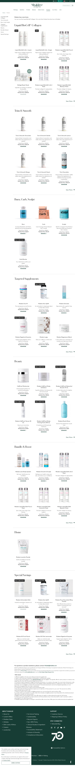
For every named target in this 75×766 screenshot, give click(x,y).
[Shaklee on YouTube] (61, 727)
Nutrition (22, 9)
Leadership (7, 730)
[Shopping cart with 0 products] (60, 1)
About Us (6, 714)
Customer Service (57, 714)
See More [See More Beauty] (70, 437)
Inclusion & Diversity (33, 732)
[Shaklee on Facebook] (54, 727)
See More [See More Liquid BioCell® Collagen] (70, 101)
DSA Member (32, 755)
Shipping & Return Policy (59, 716)
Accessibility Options (59, 748)
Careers (5, 727)
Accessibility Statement (34, 729)
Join (60, 9)
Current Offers (7, 716)
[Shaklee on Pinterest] (64, 727)
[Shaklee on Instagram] (51, 727)
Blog (55, 724)
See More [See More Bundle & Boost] (70, 523)
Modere (48, 9)
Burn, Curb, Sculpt (5, 22)
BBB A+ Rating (43, 755)
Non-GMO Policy (32, 722)
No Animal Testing (33, 714)
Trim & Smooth (4, 20)
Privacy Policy (6, 760)
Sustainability (31, 716)
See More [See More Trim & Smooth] (70, 190)
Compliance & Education (35, 735)
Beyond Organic (32, 719)
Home (4, 12)
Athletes (6, 722)
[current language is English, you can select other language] (71, 1)
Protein (28, 9)
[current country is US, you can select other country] (65, 1)
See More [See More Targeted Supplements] (70, 352)
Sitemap (35, 760)
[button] (71, 762)
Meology (15, 9)
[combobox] (67, 5)
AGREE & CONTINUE (15, 762)
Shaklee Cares (8, 719)
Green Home (41, 9)
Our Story (54, 9)
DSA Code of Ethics (9, 724)
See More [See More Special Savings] (70, 654)
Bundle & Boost (4, 30)
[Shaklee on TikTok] (58, 726)
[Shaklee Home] (37, 5)
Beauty (34, 9)
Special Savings (4, 34)
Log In (55, 1)
